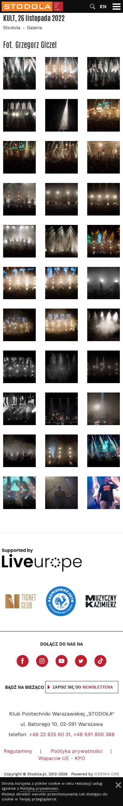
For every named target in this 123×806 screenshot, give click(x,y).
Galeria (34, 28)
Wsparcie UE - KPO (61, 758)
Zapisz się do (82, 687)
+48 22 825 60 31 (50, 734)
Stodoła (11, 28)
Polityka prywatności (77, 751)
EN (103, 7)
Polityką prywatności (39, 788)
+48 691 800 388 (94, 734)
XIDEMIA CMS (106, 774)
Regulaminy (18, 751)
